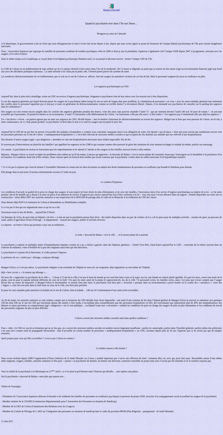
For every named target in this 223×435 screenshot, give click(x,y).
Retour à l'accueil (111, 9)
